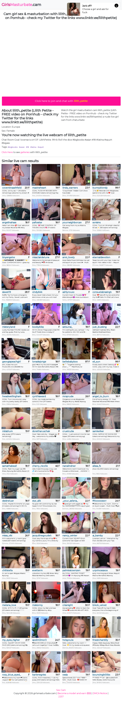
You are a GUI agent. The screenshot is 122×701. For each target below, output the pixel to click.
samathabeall (9, 466)
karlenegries (39, 674)
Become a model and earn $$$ (74, 693)
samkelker (98, 431)
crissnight (67, 605)
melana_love (9, 605)
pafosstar (37, 222)
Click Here (7, 152)
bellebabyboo (70, 361)
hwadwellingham (11, 396)
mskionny (37, 605)
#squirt (41, 147)
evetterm (37, 570)
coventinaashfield (11, 188)
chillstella (7, 570)
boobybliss (38, 327)
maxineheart (39, 188)
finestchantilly (100, 640)
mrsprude (67, 396)
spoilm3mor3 (39, 640)
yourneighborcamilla (72, 222)
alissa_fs (96, 466)
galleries (25, 152)
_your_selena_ (70, 501)
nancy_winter (69, 535)
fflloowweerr (99, 501)
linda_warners (70, 188)
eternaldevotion (101, 257)
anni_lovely (68, 257)
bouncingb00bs (101, 674)
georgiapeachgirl (11, 361)
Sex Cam (61, 690)
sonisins (96, 222)
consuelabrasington (102, 292)
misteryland (8, 327)
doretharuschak (41, 431)
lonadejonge (39, 361)
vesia (65, 674)
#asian (22, 147)
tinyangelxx (8, 257)
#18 (27, 147)
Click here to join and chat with (61, 101)
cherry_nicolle (40, 466)
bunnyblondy (100, 188)
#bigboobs (13, 147)
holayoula (67, 640)
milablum (7, 431)
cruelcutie (68, 431)
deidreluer (8, 501)
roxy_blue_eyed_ (11, 674)
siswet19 (6, 292)
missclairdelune (40, 257)
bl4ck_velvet (99, 605)
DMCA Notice (100, 693)
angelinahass (9, 222)
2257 (61, 696)
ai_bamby (97, 535)
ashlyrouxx (68, 292)
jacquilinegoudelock (41, 535)
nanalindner (69, 466)
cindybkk (37, 292)
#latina (33, 147)
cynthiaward (39, 396)
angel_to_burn (100, 396)
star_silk (36, 501)
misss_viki (7, 535)
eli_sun (96, 361)
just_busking (99, 327)
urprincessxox (100, 570)
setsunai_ (67, 327)
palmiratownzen (71, 570)
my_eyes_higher (11, 640)
